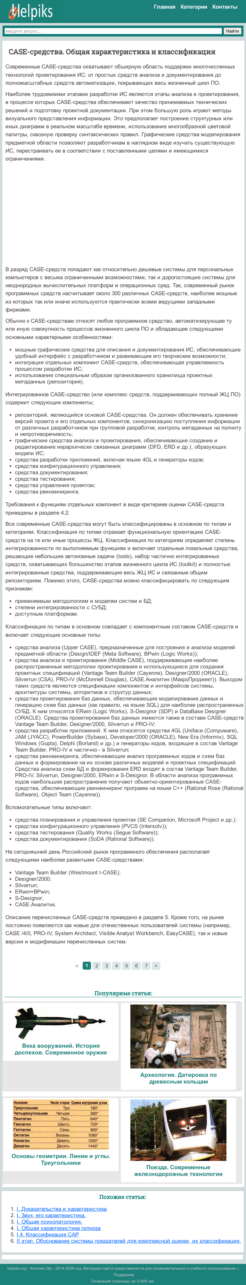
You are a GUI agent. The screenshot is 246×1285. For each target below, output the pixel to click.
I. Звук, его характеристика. (51, 1215)
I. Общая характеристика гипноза (59, 1228)
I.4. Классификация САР (48, 1235)
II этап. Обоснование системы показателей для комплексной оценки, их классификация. (129, 1241)
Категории (194, 7)
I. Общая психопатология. (49, 1222)
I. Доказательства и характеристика (62, 1209)
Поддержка (124, 1275)
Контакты (225, 7)
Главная (165, 7)
